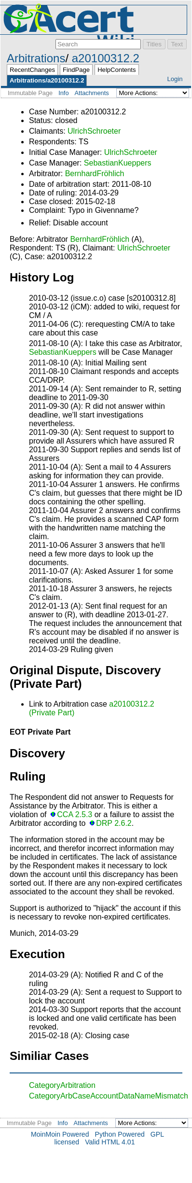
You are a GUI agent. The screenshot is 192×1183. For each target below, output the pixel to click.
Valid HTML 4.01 (110, 1142)
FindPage (76, 69)
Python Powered (120, 1134)
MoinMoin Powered (60, 1134)
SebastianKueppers (117, 163)
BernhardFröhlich (94, 173)
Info (63, 93)
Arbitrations (36, 58)
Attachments (92, 93)
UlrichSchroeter (94, 131)
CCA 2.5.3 (74, 814)
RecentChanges (32, 69)
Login (174, 79)
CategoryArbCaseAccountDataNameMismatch (108, 1096)
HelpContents (116, 69)
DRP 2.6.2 (114, 823)
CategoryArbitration (62, 1085)
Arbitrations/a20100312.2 (47, 80)
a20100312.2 (105, 58)
